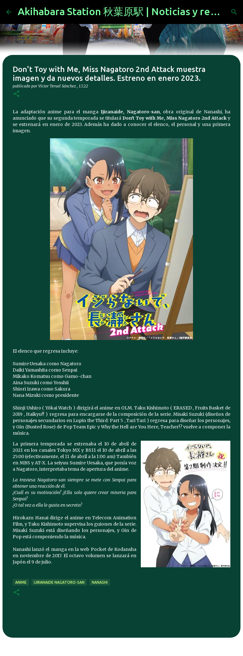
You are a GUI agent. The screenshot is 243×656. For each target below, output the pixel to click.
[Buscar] (234, 12)
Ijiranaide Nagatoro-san (59, 582)
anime (21, 582)
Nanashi (100, 582)
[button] (16, 94)
